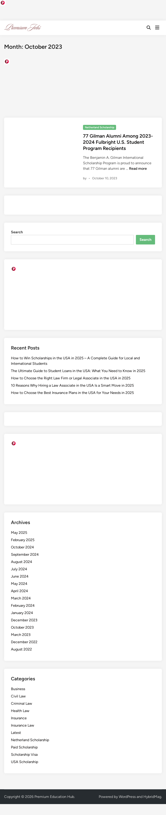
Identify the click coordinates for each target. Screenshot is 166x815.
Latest (16, 732)
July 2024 (19, 569)
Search (17, 232)
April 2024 (19, 591)
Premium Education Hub (54, 796)
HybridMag (152, 796)
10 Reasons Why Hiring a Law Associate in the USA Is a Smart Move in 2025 (72, 385)
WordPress (127, 796)
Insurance (19, 718)
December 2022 (24, 642)
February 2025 (22, 540)
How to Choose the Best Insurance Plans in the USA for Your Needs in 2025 (72, 393)
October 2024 (22, 547)
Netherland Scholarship (99, 127)
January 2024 (22, 613)
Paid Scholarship (24, 747)
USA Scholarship (24, 762)
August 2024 (21, 562)
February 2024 (23, 605)
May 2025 (19, 532)
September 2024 (25, 554)
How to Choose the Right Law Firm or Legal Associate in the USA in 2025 (70, 378)
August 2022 (21, 649)
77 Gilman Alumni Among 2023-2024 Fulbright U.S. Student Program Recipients (118, 142)
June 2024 (20, 576)
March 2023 (21, 634)
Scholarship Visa (24, 754)
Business (18, 689)
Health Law (20, 711)
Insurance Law (22, 725)
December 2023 (24, 620)
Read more (138, 168)
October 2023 (22, 627)
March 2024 (21, 598)
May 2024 (19, 583)
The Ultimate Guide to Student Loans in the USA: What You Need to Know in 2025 (78, 371)
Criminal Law (21, 703)
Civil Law (18, 696)
